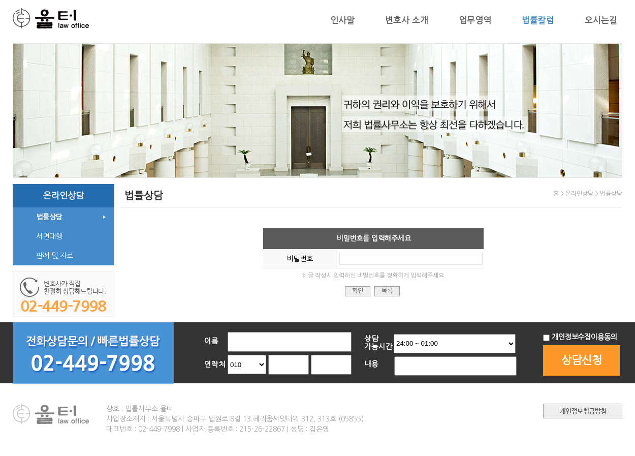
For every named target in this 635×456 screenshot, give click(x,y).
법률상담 (49, 217)
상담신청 (581, 360)
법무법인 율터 (51, 19)
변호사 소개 (406, 20)
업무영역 (475, 20)
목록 (387, 291)
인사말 (342, 20)
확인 (357, 291)
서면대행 (49, 236)
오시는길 (601, 20)
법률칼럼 (538, 20)
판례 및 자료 (54, 255)
